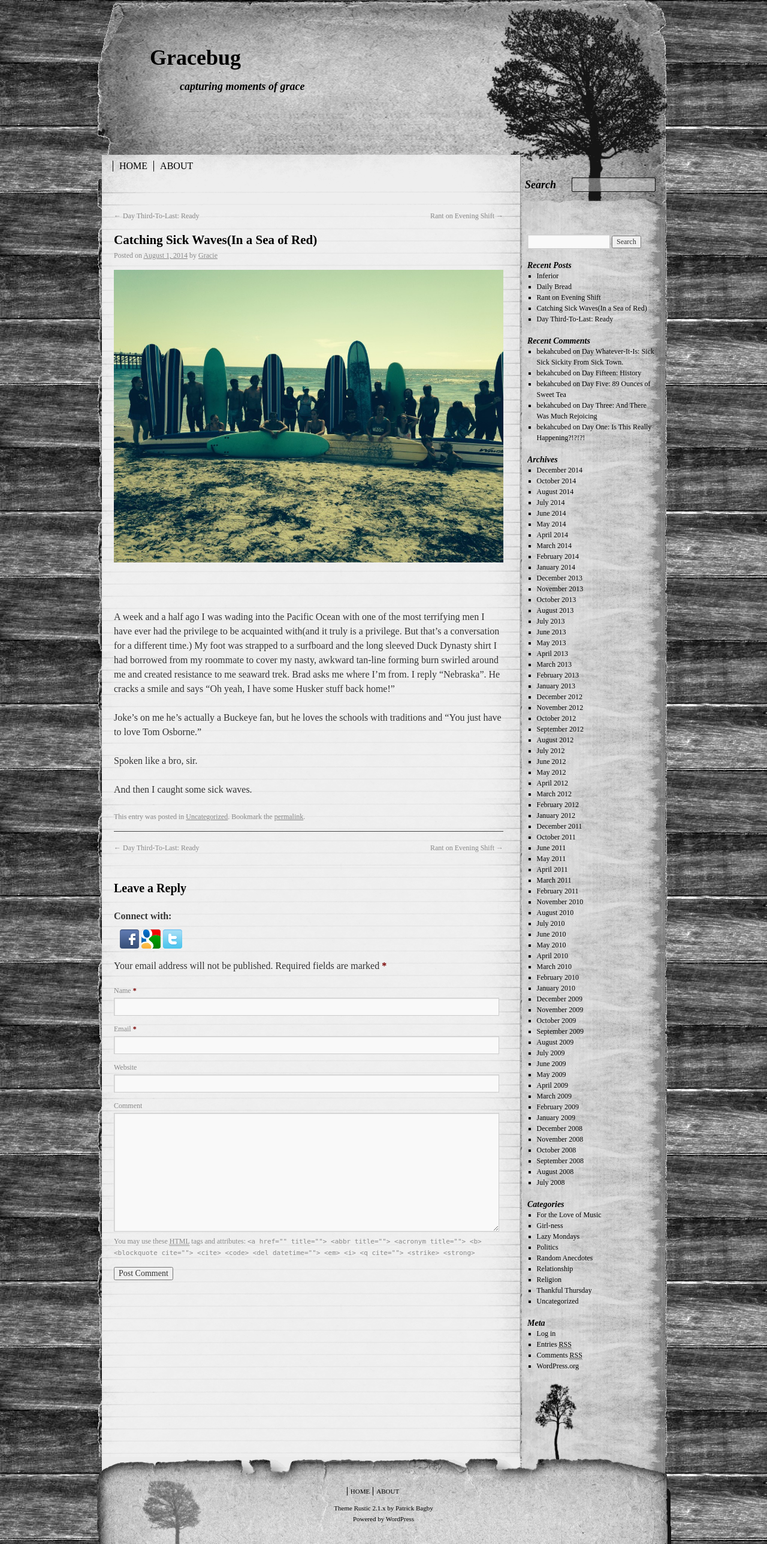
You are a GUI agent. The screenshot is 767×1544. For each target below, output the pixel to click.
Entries (554, 1344)
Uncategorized (207, 816)
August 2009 (555, 1042)
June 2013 (551, 632)
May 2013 (551, 643)
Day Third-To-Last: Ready (157, 216)
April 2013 (552, 653)
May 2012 (551, 772)
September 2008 (560, 1161)
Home (133, 166)
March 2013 (554, 664)
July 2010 (551, 923)
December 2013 (559, 578)
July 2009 (551, 1053)
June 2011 (551, 848)
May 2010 (551, 945)
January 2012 (556, 815)
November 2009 (560, 1010)
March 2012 (554, 794)
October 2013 (556, 599)
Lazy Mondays (558, 1236)
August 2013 (555, 610)
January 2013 (556, 686)
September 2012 (560, 729)
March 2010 (554, 966)
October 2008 (556, 1150)
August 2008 (555, 1171)
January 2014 (556, 567)
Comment (128, 1105)
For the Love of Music (569, 1215)
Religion (549, 1279)
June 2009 (551, 1064)
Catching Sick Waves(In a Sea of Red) (592, 308)
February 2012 (558, 804)
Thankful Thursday (564, 1290)
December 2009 (559, 999)
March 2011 (554, 880)
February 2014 (558, 556)
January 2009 (556, 1117)
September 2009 (560, 1031)
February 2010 (558, 977)
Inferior (548, 276)
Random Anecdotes (565, 1258)
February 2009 (558, 1107)
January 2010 (556, 988)
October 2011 (556, 837)
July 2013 (551, 621)
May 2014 (551, 524)
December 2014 (559, 470)
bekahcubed (554, 351)
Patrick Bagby (414, 1508)
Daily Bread (554, 286)
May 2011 (551, 858)
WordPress (400, 1518)
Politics (547, 1247)
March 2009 (554, 1096)
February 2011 (558, 891)
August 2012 (555, 740)
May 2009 (551, 1074)
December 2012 (559, 697)
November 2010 (560, 902)
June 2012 (551, 761)
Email (125, 1029)
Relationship (555, 1269)
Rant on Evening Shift (466, 216)
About (176, 166)
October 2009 (556, 1020)
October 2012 (556, 718)
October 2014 (556, 481)
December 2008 (559, 1128)
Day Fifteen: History (611, 373)
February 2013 (558, 675)
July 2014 (551, 502)
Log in (546, 1333)
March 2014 (554, 545)
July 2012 (551, 751)
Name (125, 990)
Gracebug (195, 58)
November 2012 (560, 707)
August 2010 (555, 912)
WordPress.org (558, 1366)
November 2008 (560, 1139)
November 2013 (560, 589)
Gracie (208, 255)
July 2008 (551, 1182)
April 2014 (552, 535)
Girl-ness (550, 1225)
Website (125, 1067)
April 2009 (552, 1085)
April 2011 (552, 869)
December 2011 (559, 826)
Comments (559, 1355)
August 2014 (555, 491)
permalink (289, 816)
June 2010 (551, 934)
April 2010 (552, 956)
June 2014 (551, 513)
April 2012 (552, 783)
